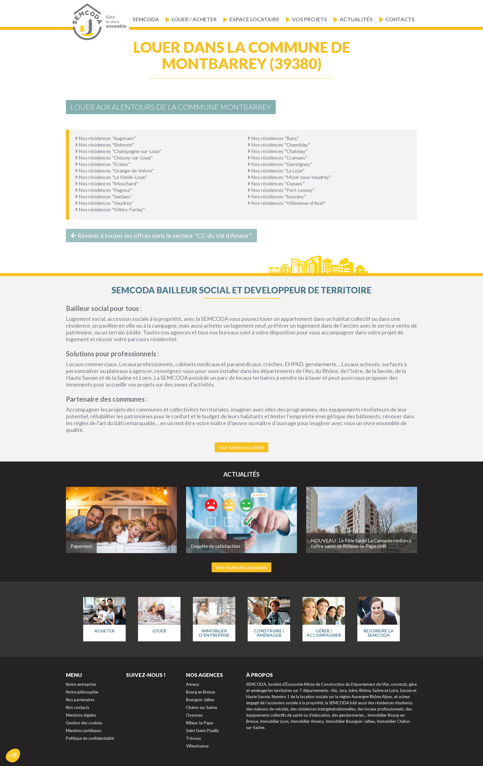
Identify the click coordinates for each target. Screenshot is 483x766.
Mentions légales (81, 715)
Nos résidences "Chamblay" (279, 144)
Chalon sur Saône (201, 707)
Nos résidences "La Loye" (276, 170)
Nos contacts (77, 707)
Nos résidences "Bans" (273, 138)
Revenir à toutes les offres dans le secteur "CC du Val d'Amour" (161, 235)
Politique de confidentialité (90, 738)
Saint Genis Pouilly (202, 730)
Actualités (356, 19)
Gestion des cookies (84, 722)
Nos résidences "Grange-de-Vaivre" (114, 170)
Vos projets (309, 19)
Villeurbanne (197, 745)
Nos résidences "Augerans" (105, 138)
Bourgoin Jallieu (200, 699)
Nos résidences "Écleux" (102, 164)
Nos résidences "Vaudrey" (104, 203)
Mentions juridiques (83, 730)
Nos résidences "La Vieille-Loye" (111, 177)
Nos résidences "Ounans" (276, 183)
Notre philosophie (82, 691)
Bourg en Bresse (200, 691)
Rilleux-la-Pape (199, 722)
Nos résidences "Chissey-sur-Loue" (113, 157)
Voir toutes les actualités (241, 567)
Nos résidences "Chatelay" (277, 151)
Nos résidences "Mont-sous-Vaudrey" (289, 177)
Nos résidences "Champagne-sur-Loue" (118, 151)
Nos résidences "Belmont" (104, 144)
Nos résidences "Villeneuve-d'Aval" (286, 203)
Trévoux (193, 738)
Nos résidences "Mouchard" (106, 183)
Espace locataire (254, 19)
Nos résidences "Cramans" (277, 157)
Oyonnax (194, 715)
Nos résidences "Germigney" (280, 164)
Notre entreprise (81, 684)
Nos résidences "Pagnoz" (103, 190)
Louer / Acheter (194, 19)
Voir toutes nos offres (241, 447)
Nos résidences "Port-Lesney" (281, 190)
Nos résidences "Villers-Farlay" (110, 209)
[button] (13, 755)
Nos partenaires (80, 699)
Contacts (400, 19)
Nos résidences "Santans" (103, 196)
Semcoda (145, 19)
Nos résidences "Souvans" (277, 196)
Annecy (192, 684)
